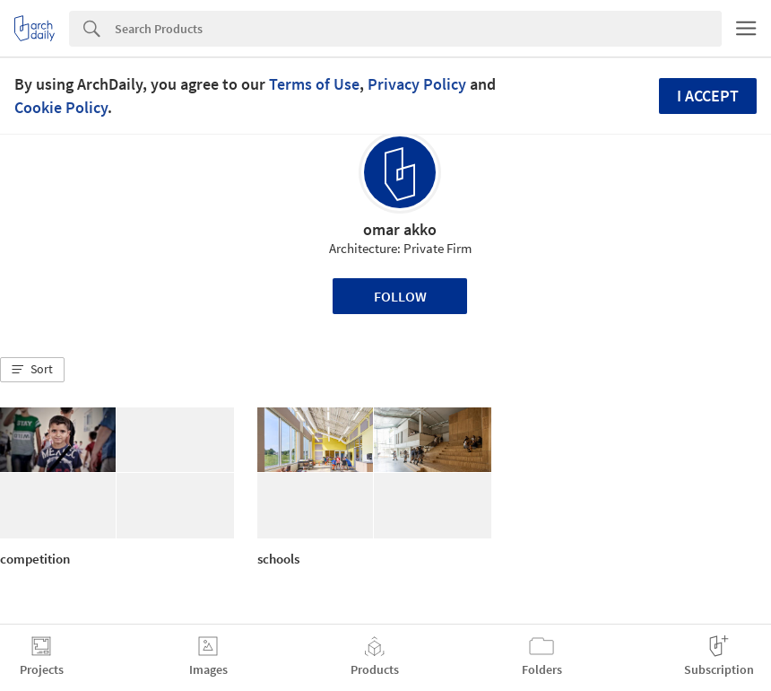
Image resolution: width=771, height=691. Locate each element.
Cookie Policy (61, 107)
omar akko (400, 229)
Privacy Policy (417, 84)
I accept (708, 95)
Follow (400, 296)
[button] (32, 369)
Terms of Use (314, 84)
